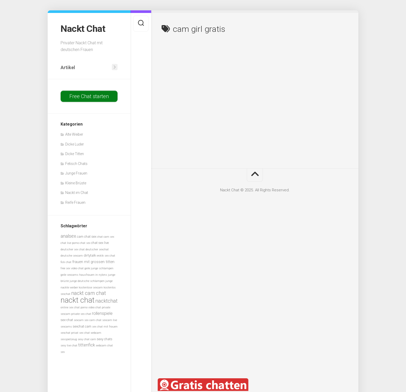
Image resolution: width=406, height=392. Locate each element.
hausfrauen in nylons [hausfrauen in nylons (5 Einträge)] (93, 274)
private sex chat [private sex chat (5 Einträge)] (81, 313)
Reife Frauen (75, 202)
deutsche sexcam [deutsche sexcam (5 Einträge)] (72, 255)
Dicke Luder (74, 144)
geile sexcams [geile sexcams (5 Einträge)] (69, 274)
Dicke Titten (74, 154)
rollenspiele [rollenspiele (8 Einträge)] (102, 313)
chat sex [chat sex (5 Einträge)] (85, 243)
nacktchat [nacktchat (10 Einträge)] (106, 301)
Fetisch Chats (76, 163)
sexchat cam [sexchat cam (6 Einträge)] (82, 326)
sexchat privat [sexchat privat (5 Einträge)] (69, 333)
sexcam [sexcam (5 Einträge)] (79, 320)
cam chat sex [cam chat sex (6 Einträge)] (86, 236)
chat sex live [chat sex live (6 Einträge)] (100, 243)
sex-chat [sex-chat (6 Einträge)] (67, 320)
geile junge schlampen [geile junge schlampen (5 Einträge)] (98, 268)
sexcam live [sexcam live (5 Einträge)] (109, 320)
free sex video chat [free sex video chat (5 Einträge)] (72, 268)
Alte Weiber (74, 134)
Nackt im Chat (76, 193)
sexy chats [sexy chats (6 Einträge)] (104, 339)
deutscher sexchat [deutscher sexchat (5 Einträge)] (97, 249)
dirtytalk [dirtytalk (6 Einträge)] (90, 255)
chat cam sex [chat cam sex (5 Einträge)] (105, 236)
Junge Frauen (76, 173)
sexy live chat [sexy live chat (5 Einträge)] (69, 345)
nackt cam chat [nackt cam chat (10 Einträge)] (88, 293)
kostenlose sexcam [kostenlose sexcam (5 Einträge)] (91, 287)
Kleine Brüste (75, 183)
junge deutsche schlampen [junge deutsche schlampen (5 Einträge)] (87, 281)
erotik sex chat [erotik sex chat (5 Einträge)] (106, 255)
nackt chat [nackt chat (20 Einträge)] (78, 299)
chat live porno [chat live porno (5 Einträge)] (70, 243)
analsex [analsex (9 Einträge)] (68, 235)
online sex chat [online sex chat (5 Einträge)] (70, 307)
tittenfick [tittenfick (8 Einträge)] (86, 345)
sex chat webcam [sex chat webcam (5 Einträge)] (90, 333)
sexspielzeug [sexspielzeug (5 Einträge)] (69, 339)
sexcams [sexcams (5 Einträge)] (66, 326)
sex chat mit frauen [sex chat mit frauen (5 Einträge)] (105, 326)
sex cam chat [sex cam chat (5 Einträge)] (93, 320)
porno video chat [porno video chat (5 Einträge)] (91, 307)
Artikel (68, 67)
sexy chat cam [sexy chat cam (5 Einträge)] (87, 339)
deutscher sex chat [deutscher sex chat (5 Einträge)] (73, 249)
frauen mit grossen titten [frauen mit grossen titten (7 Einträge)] (93, 261)
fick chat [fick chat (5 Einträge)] (66, 262)
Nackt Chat (83, 28)
